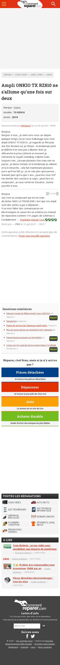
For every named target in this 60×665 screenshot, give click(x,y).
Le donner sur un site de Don (30, 408)
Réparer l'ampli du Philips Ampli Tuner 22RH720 (28, 313)
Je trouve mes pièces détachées (30, 379)
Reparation (11, 321)
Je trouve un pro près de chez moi (30, 394)
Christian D (25, 126)
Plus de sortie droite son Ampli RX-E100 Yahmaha (29, 330)
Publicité (24, 647)
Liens (6, 558)
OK (43, 626)
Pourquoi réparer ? (23, 552)
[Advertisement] (30, 38)
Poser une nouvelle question (34, 235)
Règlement (13, 647)
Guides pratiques (19, 559)
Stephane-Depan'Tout (32, 219)
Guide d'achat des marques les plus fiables (30, 423)
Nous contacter (45, 647)
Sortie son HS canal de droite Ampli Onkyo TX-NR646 (31, 345)
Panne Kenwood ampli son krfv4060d (23, 337)
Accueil (30, 4)
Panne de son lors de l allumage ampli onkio (26, 325)
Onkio (17, 107)
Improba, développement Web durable (29, 642)
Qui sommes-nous (24, 641)
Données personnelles (45, 644)
